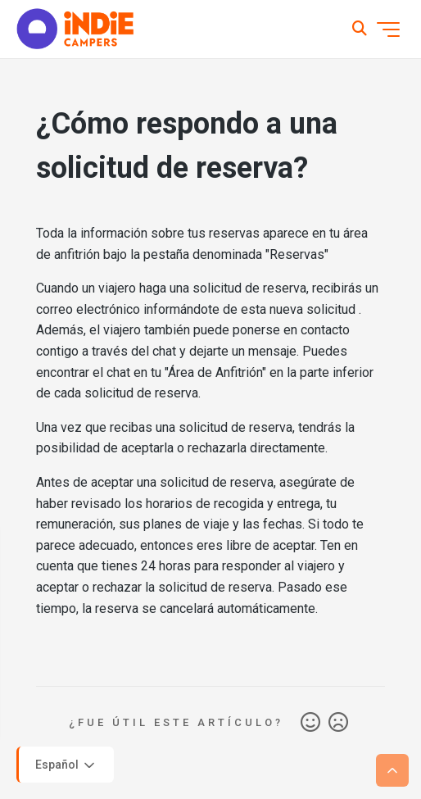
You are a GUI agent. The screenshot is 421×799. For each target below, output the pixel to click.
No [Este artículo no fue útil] (338, 722)
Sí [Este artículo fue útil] (310, 722)
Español (66, 765)
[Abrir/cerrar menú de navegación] (388, 29)
